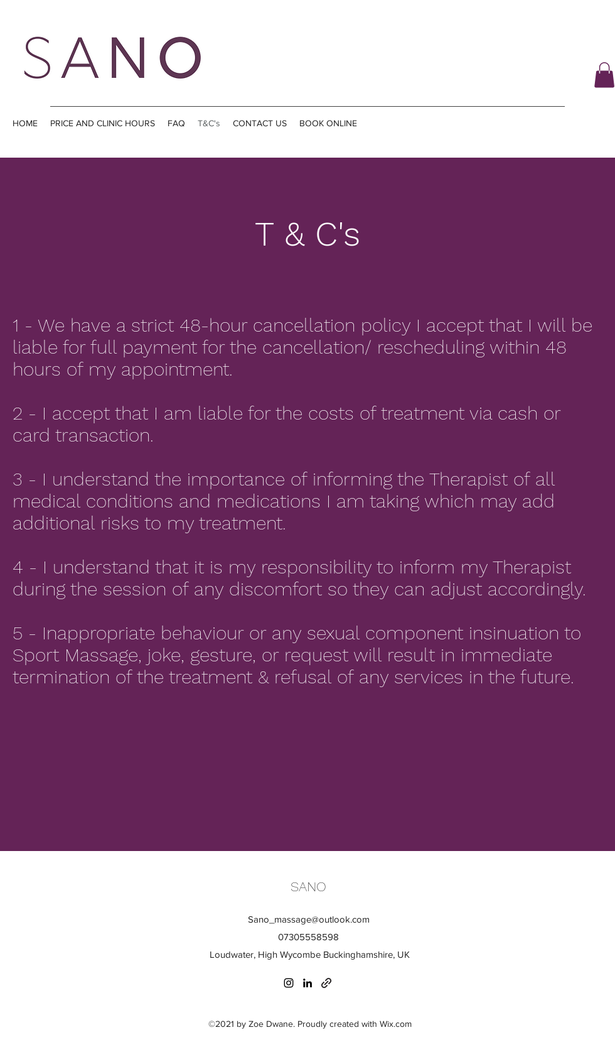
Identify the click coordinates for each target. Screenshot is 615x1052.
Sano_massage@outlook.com (309, 919)
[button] (604, 75)
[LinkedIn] (307, 983)
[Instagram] (288, 983)
